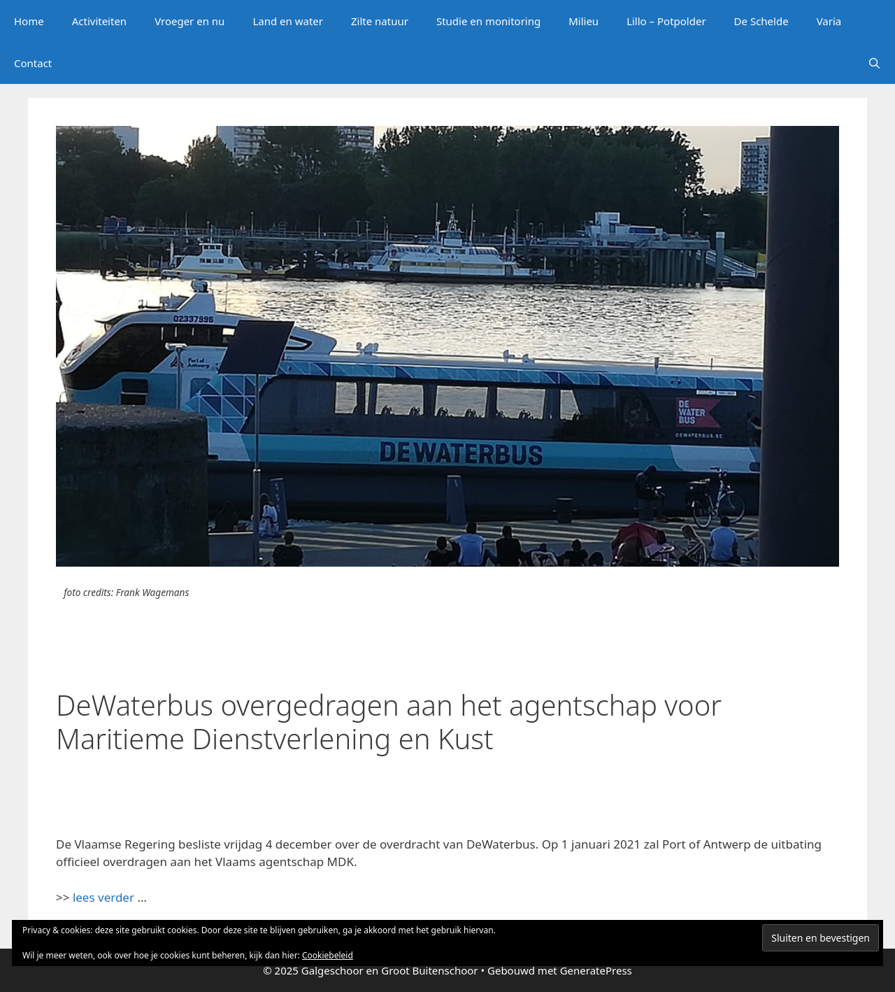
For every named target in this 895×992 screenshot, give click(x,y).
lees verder (103, 897)
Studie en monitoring (488, 21)
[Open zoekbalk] (874, 63)
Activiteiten (99, 21)
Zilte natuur (379, 21)
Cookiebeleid (327, 955)
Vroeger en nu (189, 21)
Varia (829, 21)
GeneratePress (596, 970)
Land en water (287, 21)
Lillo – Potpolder (666, 21)
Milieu (583, 21)
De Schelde (761, 21)
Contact (33, 63)
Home (29, 21)
